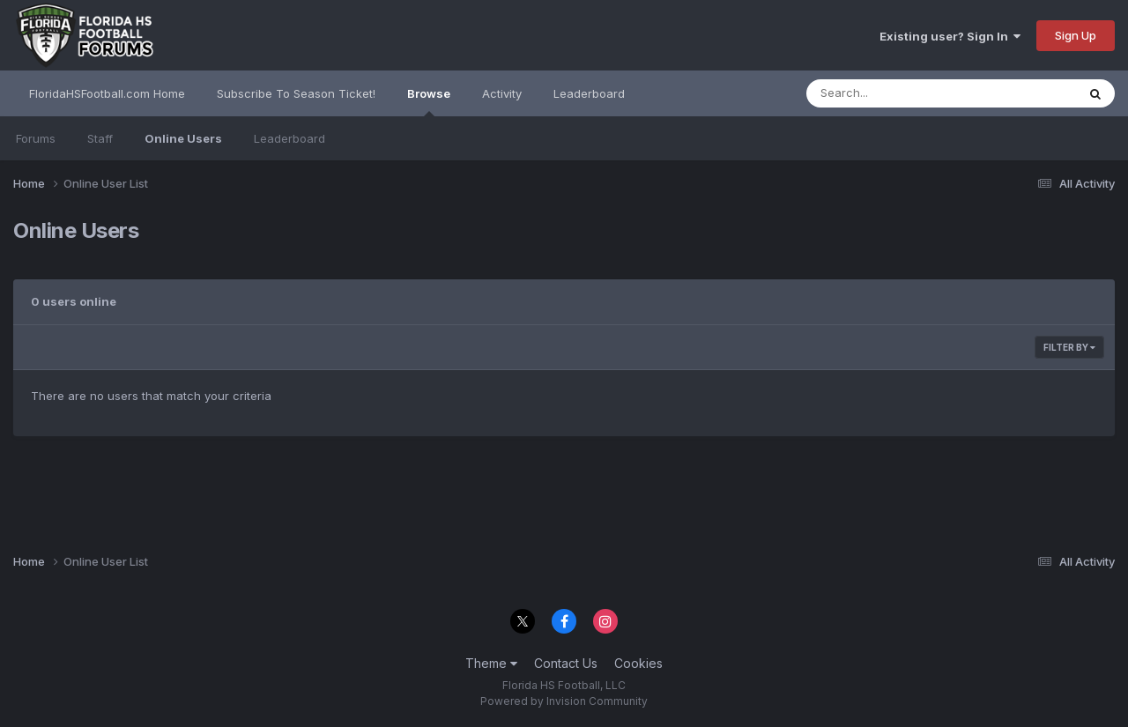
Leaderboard (289, 138)
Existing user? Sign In (949, 36)
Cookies (638, 663)
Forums (36, 138)
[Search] (893, 93)
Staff (100, 138)
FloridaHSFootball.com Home (107, 93)
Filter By (1069, 347)
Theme (491, 663)
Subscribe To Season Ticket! (296, 93)
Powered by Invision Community (564, 701)
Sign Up (1075, 35)
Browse (428, 101)
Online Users (183, 138)
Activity (502, 93)
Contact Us (565, 663)
